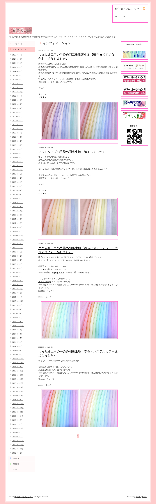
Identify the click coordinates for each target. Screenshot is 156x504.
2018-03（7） (17, 203)
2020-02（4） (17, 133)
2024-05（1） (17, 67)
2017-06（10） (18, 235)
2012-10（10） (18, 428)
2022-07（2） (17, 84)
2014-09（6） (17, 334)
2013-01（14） (18, 416)
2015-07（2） (17, 293)
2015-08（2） (17, 289)
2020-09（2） (17, 116)
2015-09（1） (17, 285)
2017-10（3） (17, 223)
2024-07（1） (17, 63)
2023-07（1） (17, 75)
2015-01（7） (17, 317)
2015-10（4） (17, 281)
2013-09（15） (18, 383)
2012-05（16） (18, 449)
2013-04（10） (18, 404)
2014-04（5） (17, 354)
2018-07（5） (17, 186)
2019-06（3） (17, 166)
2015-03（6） (17, 309)
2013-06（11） (18, 395)
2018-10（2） (17, 178)
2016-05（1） (17, 272)
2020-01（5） (17, 137)
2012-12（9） (17, 420)
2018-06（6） (17, 190)
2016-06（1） (17, 268)
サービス (15, 458)
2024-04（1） (17, 71)
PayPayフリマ (58, 272)
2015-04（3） (17, 305)
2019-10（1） (17, 149)
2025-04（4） (17, 55)
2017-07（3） (17, 231)
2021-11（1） (17, 100)
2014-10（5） (17, 330)
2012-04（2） (17, 453)
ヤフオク (42, 97)
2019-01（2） (17, 170)
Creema (41, 291)
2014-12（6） (17, 322)
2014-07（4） (17, 342)
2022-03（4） (17, 96)
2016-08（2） (17, 260)
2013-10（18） (18, 379)
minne (40, 297)
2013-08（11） (18, 387)
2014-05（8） (17, 350)
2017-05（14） (18, 239)
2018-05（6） (17, 194)
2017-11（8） (17, 219)
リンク (15, 470)
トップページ (17, 44)
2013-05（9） (17, 400)
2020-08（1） (17, 120)
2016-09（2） (17, 256)
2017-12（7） (17, 215)
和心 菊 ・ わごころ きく (23, 497)
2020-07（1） (17, 125)
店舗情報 (15, 464)
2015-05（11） (18, 301)
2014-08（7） (17, 338)
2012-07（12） (18, 441)
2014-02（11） (18, 363)
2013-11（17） (18, 375)
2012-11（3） (17, 424)
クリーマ (42, 94)
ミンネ (41, 88)
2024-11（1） (17, 59)
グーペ (138, 497)
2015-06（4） (17, 297)
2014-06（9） (17, 346)
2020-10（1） (17, 112)
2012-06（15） (18, 445)
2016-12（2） (17, 248)
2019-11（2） (17, 145)
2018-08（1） (17, 182)
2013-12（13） (18, 371)
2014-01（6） (17, 367)
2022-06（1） (17, 88)
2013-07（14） (18, 391)
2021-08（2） (17, 104)
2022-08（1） (17, 79)
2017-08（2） (17, 227)
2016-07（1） (17, 264)
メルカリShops (44, 281)
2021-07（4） (17, 108)
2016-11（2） (17, 252)
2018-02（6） (17, 207)
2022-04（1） (17, 92)
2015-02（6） (17, 313)
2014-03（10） (18, 358)
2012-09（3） (17, 432)
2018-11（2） (17, 174)
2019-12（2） (17, 141)
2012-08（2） (17, 436)
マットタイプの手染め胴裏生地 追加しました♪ (71, 152)
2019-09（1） (17, 153)
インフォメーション (20, 49)
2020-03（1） (17, 129)
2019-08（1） (17, 157)
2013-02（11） (18, 412)
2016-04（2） (17, 276)
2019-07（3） (17, 162)
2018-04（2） (17, 198)
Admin (144, 497)
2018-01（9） (17, 211)
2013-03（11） (18, 408)
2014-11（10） (18, 326)
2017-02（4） (17, 244)
